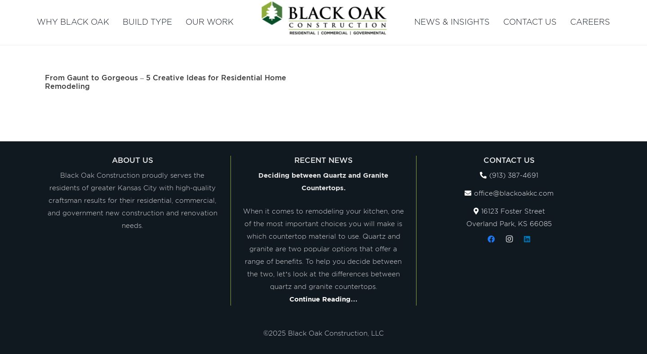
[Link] (324, 18)
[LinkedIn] (527, 239)
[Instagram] (509, 239)
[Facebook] (491, 239)
